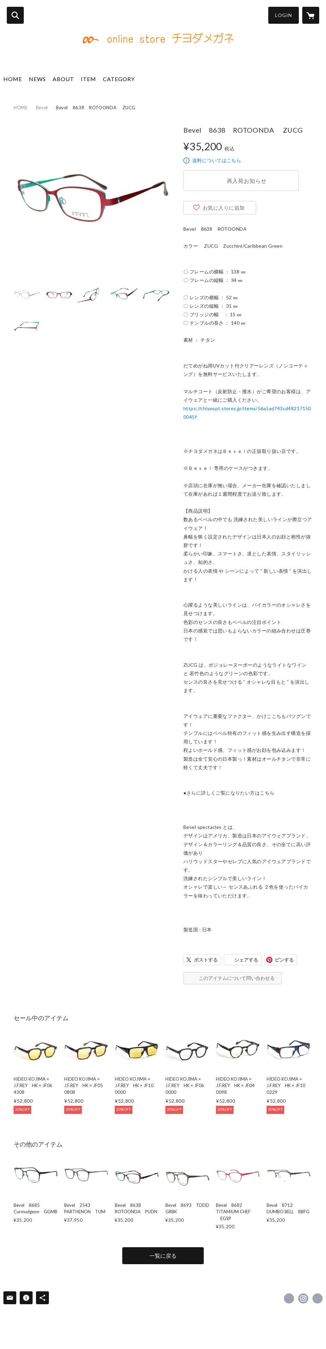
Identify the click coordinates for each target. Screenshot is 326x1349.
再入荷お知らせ (247, 180)
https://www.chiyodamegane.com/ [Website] (317, 1298)
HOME (12, 79)
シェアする (246, 960)
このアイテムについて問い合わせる (237, 978)
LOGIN (283, 15)
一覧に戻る (163, 1255)
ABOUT (63, 79)
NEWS (37, 79)
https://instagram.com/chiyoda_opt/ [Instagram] (303, 1298)
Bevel (42, 107)
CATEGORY (119, 79)
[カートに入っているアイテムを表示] (310, 15)
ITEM (88, 79)
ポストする (206, 960)
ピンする (284, 960)
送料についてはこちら (216, 160)
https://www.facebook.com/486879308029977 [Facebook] (289, 1298)
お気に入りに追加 (224, 208)
